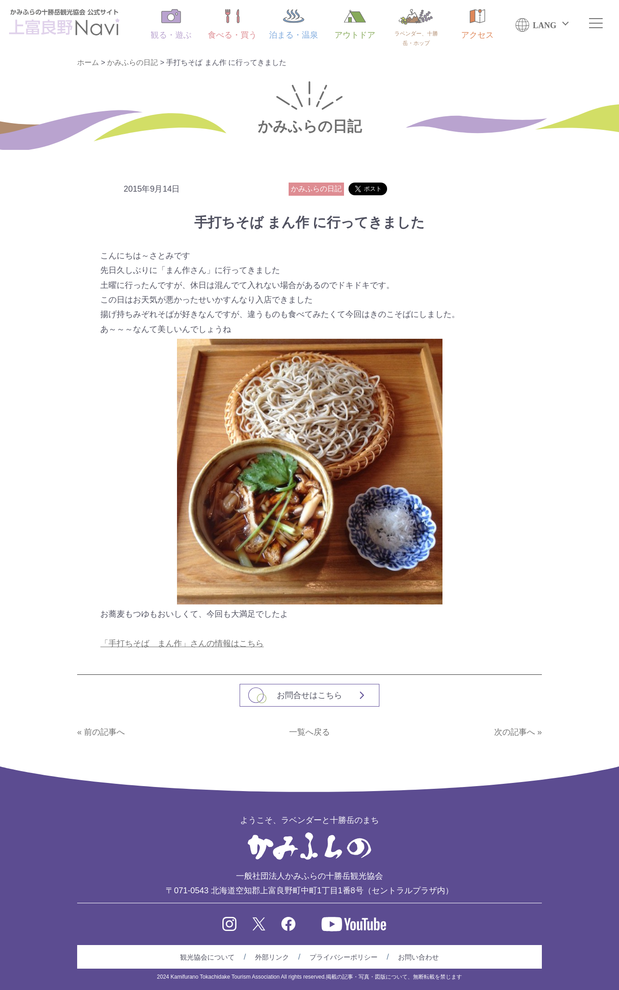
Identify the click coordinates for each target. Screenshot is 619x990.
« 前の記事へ (101, 732)
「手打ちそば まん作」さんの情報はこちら (182, 643)
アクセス (477, 24)
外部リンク (272, 957)
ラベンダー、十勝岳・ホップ (416, 27)
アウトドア (354, 24)
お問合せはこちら (309, 695)
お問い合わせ (418, 957)
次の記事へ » (518, 732)
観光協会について (207, 957)
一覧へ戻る (309, 732)
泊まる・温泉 (293, 24)
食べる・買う (232, 24)
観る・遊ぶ (171, 24)
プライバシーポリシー (344, 957)
